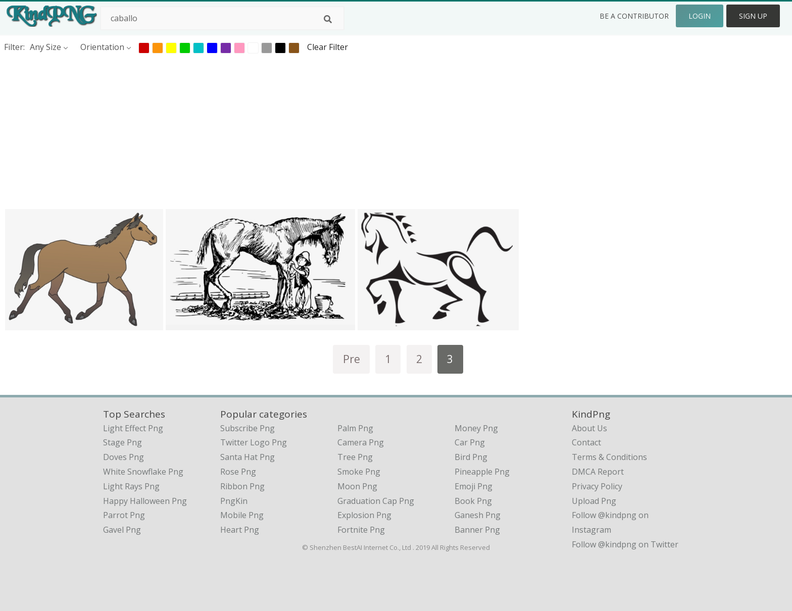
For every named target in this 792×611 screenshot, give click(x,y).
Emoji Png (473, 486)
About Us (589, 428)
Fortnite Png (361, 529)
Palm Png (355, 428)
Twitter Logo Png (253, 442)
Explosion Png (364, 515)
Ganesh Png (478, 515)
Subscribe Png (247, 428)
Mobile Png (242, 515)
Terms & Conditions (609, 457)
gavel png (122, 529)
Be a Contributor (634, 16)
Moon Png (357, 486)
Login (699, 16)
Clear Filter (327, 47)
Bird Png (471, 457)
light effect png (133, 428)
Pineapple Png (482, 471)
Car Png (470, 442)
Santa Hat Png (247, 457)
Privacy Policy (597, 486)
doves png (123, 457)
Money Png (476, 428)
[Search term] (222, 18)
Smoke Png (358, 471)
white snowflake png (143, 471)
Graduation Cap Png (375, 500)
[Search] (328, 19)
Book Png (473, 500)
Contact (586, 442)
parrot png (124, 515)
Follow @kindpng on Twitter (625, 544)
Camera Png (360, 442)
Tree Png (355, 457)
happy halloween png (145, 500)
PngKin (233, 500)
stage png (122, 442)
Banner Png (477, 529)
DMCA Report (598, 471)
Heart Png (239, 529)
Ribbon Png (242, 486)
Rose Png (238, 471)
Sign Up (753, 16)
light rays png (131, 486)
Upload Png (594, 500)
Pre (351, 358)
